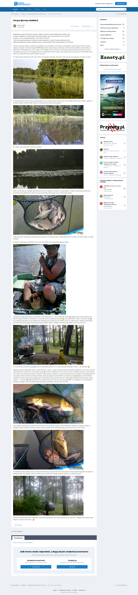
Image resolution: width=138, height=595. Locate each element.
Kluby (44, 9)
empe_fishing (107, 143)
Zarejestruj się (121, 3)
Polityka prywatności (65, 590)
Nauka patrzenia (108, 195)
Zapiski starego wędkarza (111, 156)
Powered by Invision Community (69, 592)
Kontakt (75, 590)
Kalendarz (37, 9)
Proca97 (106, 175)
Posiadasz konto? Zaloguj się (104, 3)
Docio (108, 197)
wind (23, 25)
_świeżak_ (106, 158)
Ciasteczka (82, 590)
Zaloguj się (72, 566)
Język (55, 590)
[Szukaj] (106, 9)
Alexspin (109, 189)
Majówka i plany (108, 141)
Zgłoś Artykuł (18, 525)
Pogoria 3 (106, 149)
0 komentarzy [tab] (18, 538)
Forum (22, 9)
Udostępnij (75, 26)
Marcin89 (106, 150)
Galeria (29, 9)
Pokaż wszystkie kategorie (112, 49)
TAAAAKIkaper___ (108, 165)
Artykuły (15, 10)
